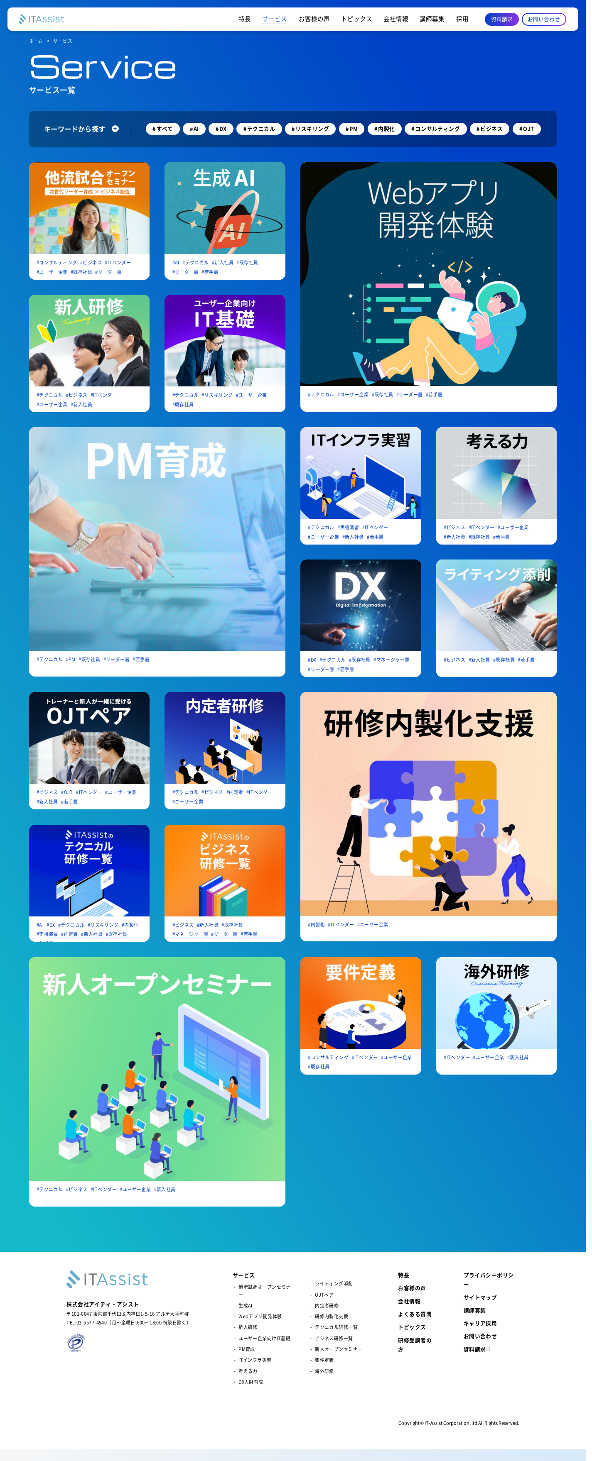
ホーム (36, 41)
